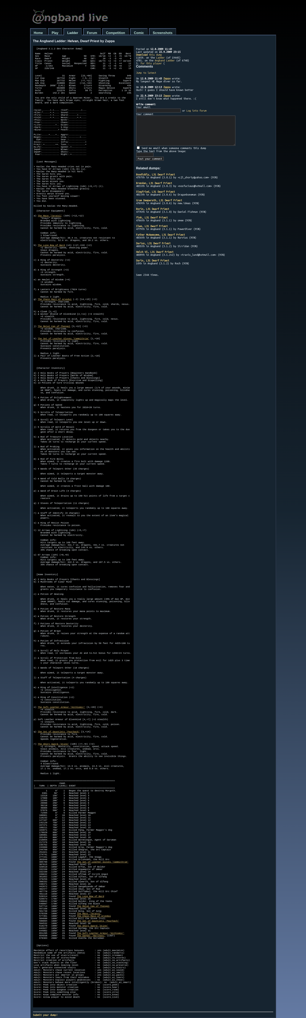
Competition (115, 33)
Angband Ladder (165, 60)
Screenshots (162, 33)
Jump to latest (146, 72)
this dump (149, 54)
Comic (139, 33)
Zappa (167, 78)
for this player (151, 63)
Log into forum (197, 110)
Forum (92, 33)
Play (55, 33)
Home (38, 33)
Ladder (72, 33)
